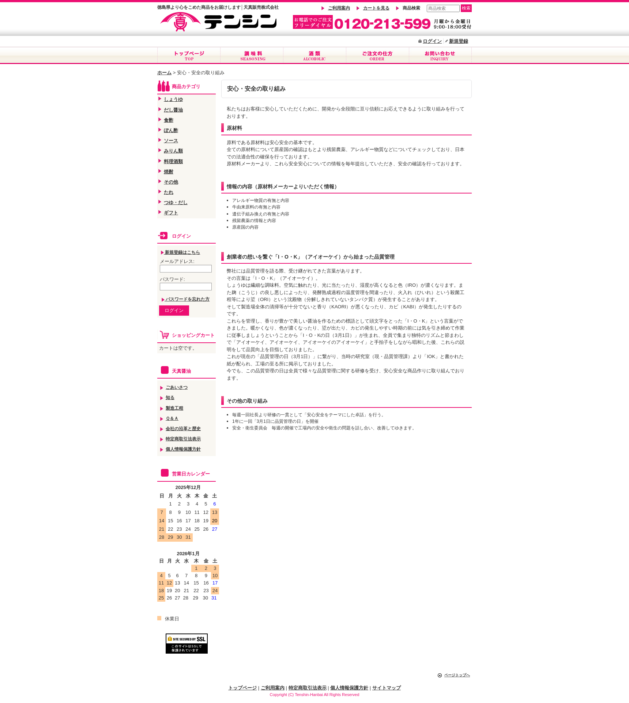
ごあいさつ (177, 387)
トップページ (188, 55)
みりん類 (173, 151)
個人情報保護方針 (183, 449)
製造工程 (174, 408)
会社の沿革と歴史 (183, 428)
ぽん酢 (171, 130)
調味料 (251, 55)
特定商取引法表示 (183, 438)
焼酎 (168, 171)
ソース (171, 140)
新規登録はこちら (180, 252)
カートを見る (376, 8)
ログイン (432, 41)
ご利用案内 (339, 8)
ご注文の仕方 (377, 55)
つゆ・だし (176, 202)
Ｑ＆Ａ (172, 418)
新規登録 (458, 41)
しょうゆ (173, 99)
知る (170, 397)
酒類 (314, 55)
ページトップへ (457, 675)
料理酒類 (173, 161)
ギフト (171, 212)
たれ (168, 192)
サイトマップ (386, 688)
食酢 (168, 120)
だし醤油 (173, 110)
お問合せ (440, 55)
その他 (171, 182)
